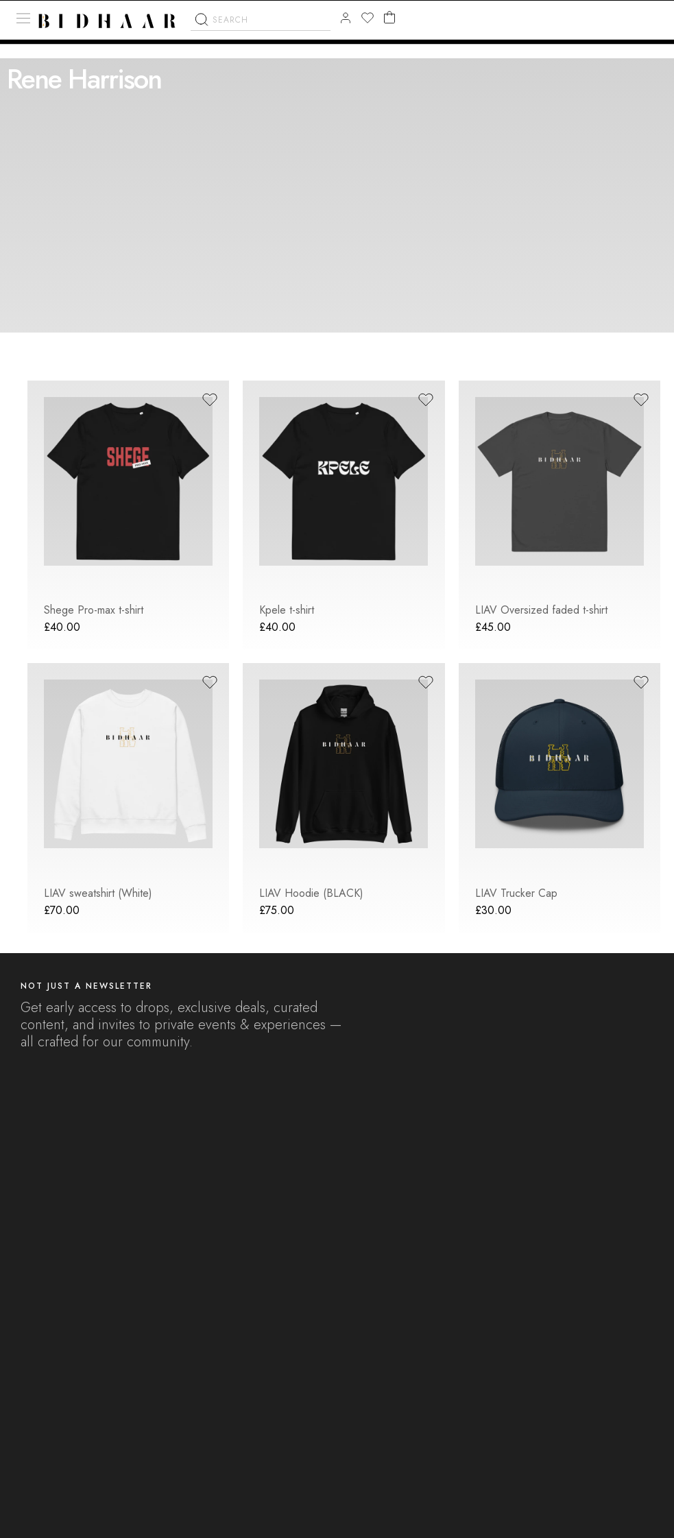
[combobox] (260, 24)
